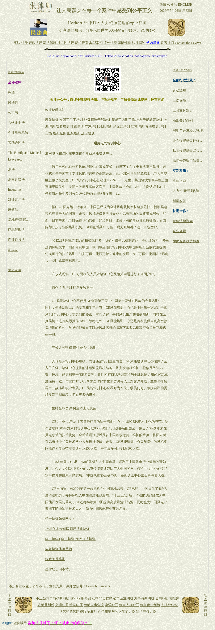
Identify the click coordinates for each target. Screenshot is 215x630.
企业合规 (179, 231)
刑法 (11, 169)
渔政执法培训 (85, 539)
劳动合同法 (16, 142)
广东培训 (91, 126)
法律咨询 (179, 181)
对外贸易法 (16, 199)
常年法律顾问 (183, 221)
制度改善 (179, 201)
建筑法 (13, 209)
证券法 (13, 250)
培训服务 (59, 133)
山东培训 (73, 133)
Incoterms (14, 189)
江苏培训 (137, 126)
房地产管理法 (18, 220)
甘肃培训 (77, 126)
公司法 (13, 112)
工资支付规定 (183, 110)
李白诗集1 (52, 539)
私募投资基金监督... (187, 150)
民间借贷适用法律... (187, 160)
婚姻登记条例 (183, 120)
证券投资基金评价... (187, 140)
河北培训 (105, 126)
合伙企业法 (16, 122)
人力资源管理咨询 (186, 191)
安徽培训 (62, 126)
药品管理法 (16, 230)
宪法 (11, 92)
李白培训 (68, 539)
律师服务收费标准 (186, 241)
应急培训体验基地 (58, 549)
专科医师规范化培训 (74, 529)
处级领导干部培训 (97, 120)
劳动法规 (179, 90)
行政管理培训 (55, 559)
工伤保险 (179, 100)
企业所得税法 (18, 132)
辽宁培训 (88, 133)
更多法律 (14, 270)
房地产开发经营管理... (189, 130)
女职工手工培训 (71, 120)
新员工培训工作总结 (126, 120)
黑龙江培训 (121, 126)
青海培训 (152, 126)
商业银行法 (16, 240)
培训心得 (52, 529)
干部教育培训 (153, 120)
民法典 (13, 102)
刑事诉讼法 (16, 179)
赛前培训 (52, 120)
